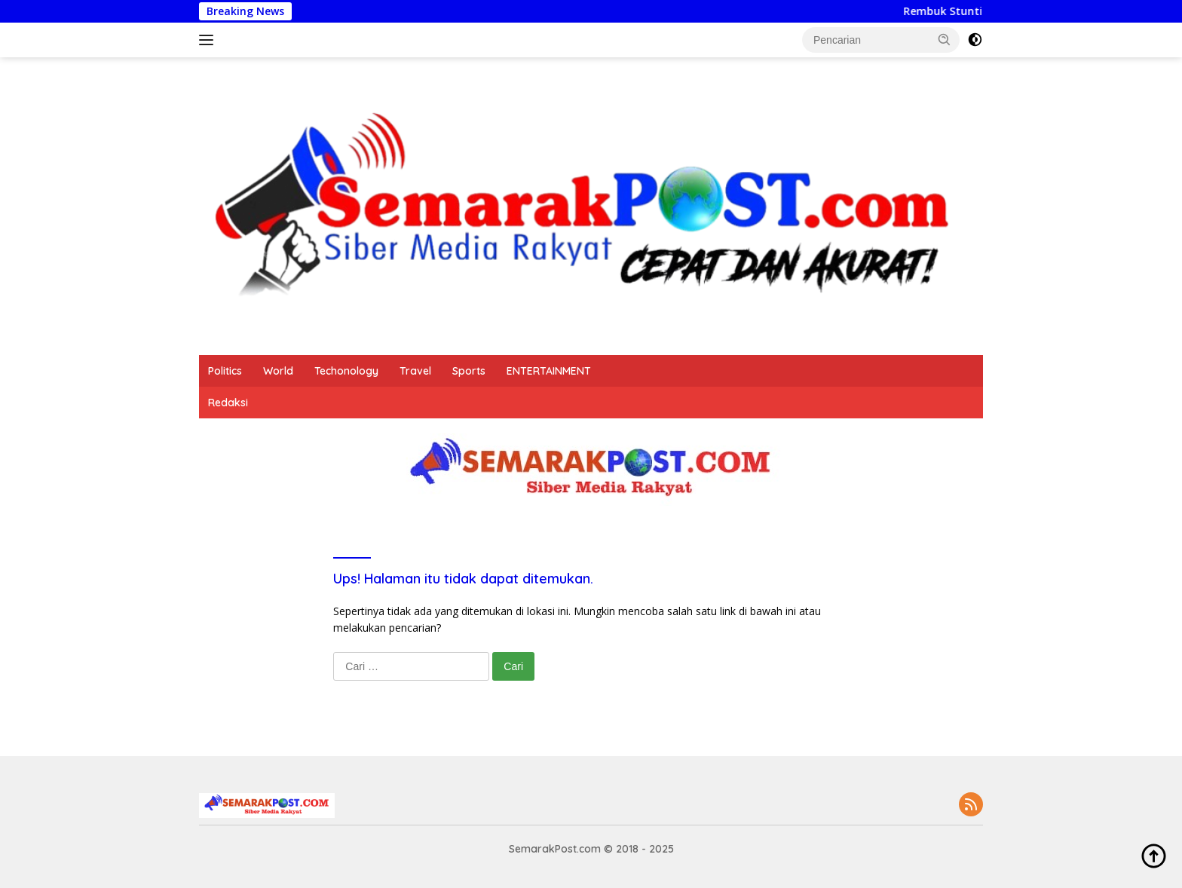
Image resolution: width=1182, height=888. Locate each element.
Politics (225, 371)
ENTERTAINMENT (549, 371)
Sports (468, 371)
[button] (944, 39)
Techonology (346, 371)
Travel (415, 371)
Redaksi (228, 402)
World (278, 371)
